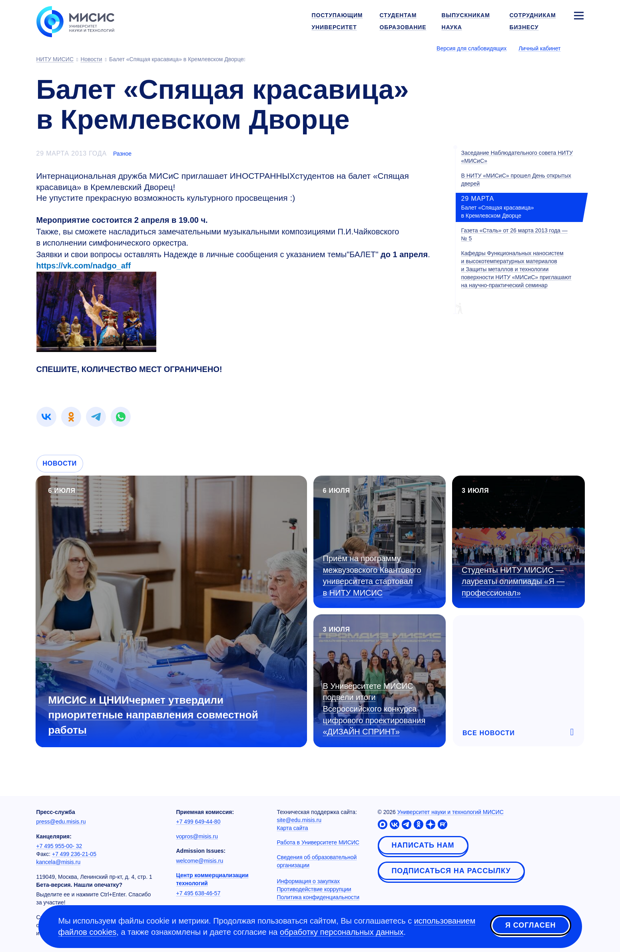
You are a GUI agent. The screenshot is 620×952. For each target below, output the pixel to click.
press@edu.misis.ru (61, 821)
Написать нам (423, 845)
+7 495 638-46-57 (198, 893)
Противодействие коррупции (314, 889)
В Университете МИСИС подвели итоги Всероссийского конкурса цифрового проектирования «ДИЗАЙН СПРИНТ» (374, 709)
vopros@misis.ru (197, 836)
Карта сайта (292, 828)
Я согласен (530, 925)
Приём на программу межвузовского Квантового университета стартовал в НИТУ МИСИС (372, 575)
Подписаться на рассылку (451, 871)
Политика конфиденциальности (318, 897)
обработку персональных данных (342, 932)
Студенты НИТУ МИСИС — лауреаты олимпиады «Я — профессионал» (513, 581)
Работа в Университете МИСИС (318, 842)
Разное (122, 153)
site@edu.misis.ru (299, 820)
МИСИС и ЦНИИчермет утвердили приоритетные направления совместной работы (153, 715)
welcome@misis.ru (199, 861)
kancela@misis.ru (58, 862)
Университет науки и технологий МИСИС (450, 812)
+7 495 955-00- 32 (59, 846)
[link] (46, 417)
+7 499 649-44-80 (198, 821)
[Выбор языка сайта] (578, 48)
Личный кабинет (539, 48)
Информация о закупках (308, 881)
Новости (60, 463)
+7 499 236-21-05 (74, 854)
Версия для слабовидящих (471, 48)
